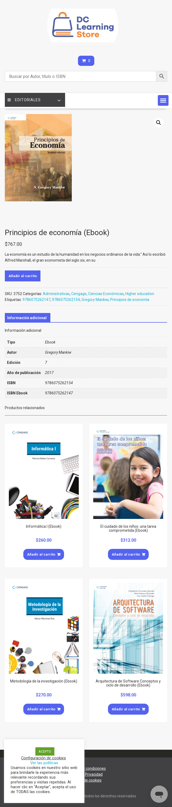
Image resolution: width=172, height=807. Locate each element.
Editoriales (24, 100)
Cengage (79, 294)
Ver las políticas (44, 762)
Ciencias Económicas (106, 294)
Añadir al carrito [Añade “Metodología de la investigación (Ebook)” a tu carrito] (41, 709)
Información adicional (27, 318)
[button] (163, 100)
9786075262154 (66, 299)
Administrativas (56, 294)
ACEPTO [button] (45, 751)
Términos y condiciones (86, 768)
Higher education (139, 294)
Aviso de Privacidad (86, 774)
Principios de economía (129, 299)
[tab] (26, 318)
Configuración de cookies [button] (43, 758)
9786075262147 (36, 299)
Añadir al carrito (23, 276)
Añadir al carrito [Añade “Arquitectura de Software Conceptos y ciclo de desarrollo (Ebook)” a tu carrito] (126, 709)
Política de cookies (86, 780)
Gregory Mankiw (95, 299)
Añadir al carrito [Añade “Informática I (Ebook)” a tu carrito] (41, 554)
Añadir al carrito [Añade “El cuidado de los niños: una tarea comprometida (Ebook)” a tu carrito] (126, 554)
